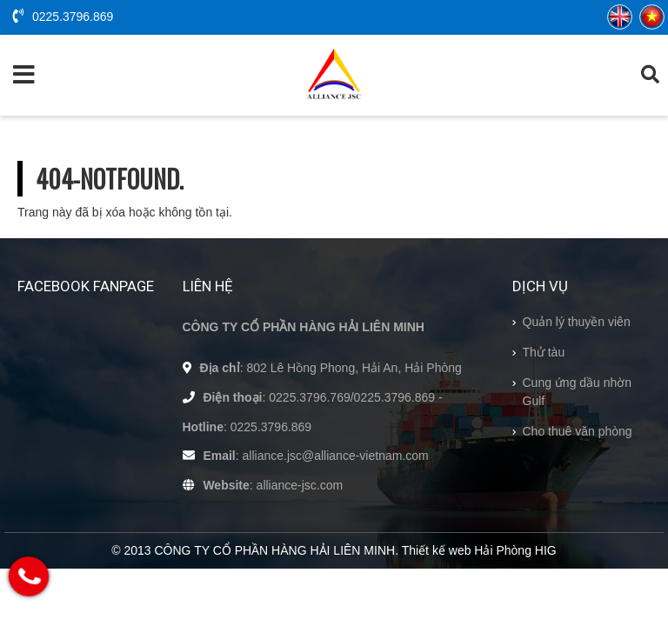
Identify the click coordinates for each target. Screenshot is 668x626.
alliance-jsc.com (300, 485)
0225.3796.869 (63, 16)
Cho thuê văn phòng (577, 431)
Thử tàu (544, 352)
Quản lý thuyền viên (577, 322)
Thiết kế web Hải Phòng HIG (479, 550)
